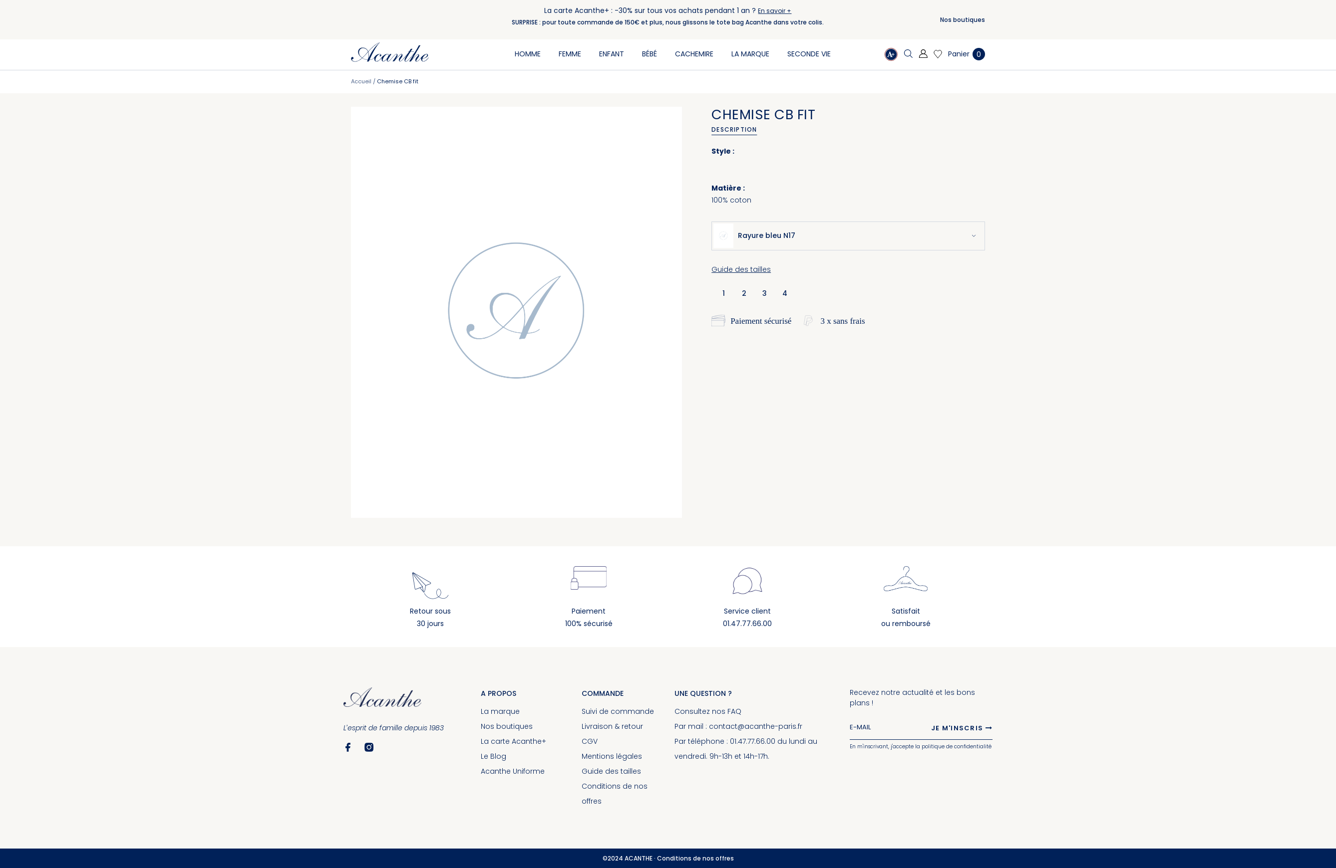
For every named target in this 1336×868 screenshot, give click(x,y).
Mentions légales (612, 756)
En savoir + (774, 10)
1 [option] (723, 293)
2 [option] (744, 293)
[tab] (737, 130)
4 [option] (784, 293)
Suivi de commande (618, 711)
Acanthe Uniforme (513, 771)
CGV (590, 741)
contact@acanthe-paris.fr (755, 726)
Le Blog (493, 756)
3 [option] (764, 293)
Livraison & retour (612, 726)
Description (734, 129)
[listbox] (757, 293)
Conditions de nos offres (695, 858)
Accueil (361, 81)
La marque (500, 711)
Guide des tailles (741, 269)
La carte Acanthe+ (513, 741)
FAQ (734, 711)
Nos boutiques (962, 19)
